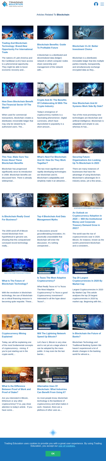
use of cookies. (66, 446)
